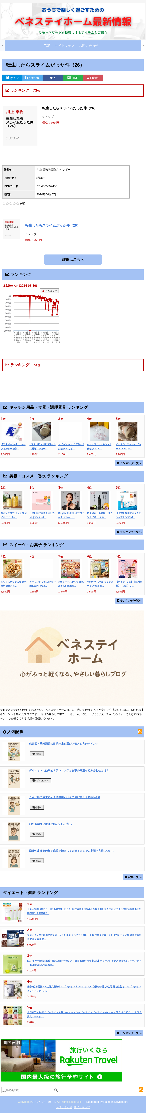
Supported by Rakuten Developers (107, 1101)
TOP (47, 45)
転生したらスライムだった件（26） (52, 225)
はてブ (12, 78)
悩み (37, 807)
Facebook (32, 78)
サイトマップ (64, 45)
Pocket (93, 78)
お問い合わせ (88, 45)
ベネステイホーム (45, 1101)
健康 (37, 753)
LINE (72, 78)
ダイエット (41, 780)
